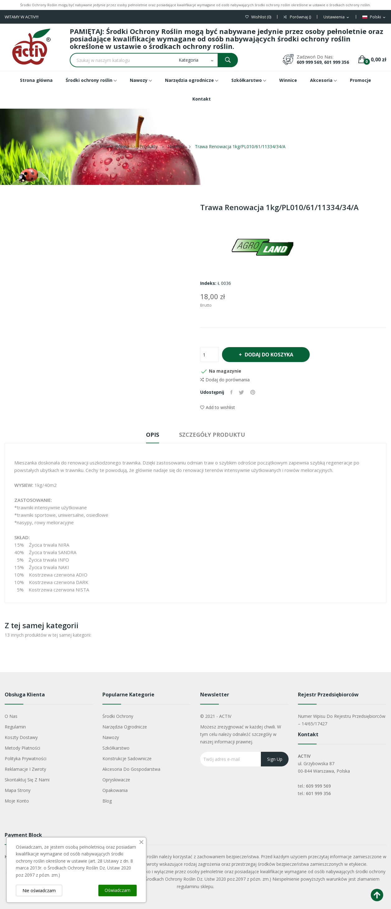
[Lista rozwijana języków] (374, 17)
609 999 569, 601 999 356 (323, 62)
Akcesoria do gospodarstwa (131, 769)
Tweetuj (241, 392)
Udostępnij (231, 392)
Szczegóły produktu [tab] (212, 434)
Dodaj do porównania (225, 379)
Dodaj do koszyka (269, 354)
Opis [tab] (152, 434)
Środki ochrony (117, 716)
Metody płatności (22, 748)
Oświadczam (117, 890)
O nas (11, 716)
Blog (107, 801)
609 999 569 (318, 786)
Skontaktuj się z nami (27, 780)
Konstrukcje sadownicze (127, 758)
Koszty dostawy (21, 737)
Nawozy (110, 737)
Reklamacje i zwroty (25, 769)
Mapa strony (18, 790)
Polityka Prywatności (25, 758)
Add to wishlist (217, 407)
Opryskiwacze (116, 780)
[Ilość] (209, 354)
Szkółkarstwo (116, 748)
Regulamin (15, 727)
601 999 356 (318, 793)
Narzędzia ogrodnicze (124, 727)
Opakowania (115, 790)
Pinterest (252, 392)
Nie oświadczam (39, 890)
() (258, 17)
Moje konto (17, 801)
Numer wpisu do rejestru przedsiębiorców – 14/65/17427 (341, 720)
